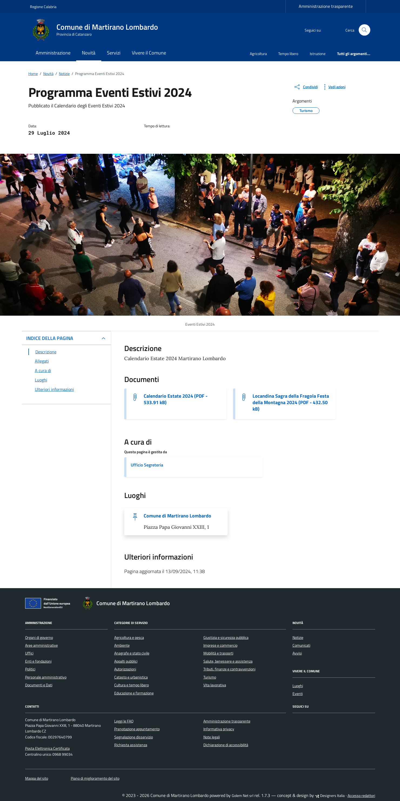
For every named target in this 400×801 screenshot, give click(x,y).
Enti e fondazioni (38, 661)
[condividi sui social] (306, 87)
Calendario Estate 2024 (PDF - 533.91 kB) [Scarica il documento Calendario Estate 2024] (175, 399)
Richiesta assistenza (130, 745)
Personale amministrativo (45, 677)
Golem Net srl (242, 796)
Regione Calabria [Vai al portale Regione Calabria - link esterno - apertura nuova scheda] (43, 6)
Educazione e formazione (134, 693)
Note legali (211, 737)
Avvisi (297, 653)
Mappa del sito (36, 778)
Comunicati (301, 645)
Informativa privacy (218, 729)
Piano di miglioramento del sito (95, 778)
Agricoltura (258, 53)
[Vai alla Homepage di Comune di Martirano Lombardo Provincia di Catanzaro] (97, 30)
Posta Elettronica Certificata (47, 748)
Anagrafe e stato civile (131, 653)
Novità (88, 52)
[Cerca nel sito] (364, 30)
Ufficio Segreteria (147, 465)
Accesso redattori (361, 796)
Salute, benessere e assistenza (228, 661)
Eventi (298, 694)
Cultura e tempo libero (131, 685)
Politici (30, 669)
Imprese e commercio (220, 645)
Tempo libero (288, 53)
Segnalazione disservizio (133, 737)
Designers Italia (330, 796)
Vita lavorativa (214, 685)
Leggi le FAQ (123, 721)
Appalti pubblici (125, 661)
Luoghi (298, 686)
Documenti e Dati (38, 685)
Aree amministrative (41, 645)
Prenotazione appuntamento (137, 729)
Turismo (209, 677)
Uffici (29, 653)
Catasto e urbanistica (131, 677)
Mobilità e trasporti (218, 653)
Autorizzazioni (125, 669)
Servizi (113, 52)
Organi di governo (39, 637)
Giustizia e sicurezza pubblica (225, 637)
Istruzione (317, 53)
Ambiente (122, 645)
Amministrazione (53, 52)
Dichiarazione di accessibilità (225, 745)
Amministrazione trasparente (326, 6)
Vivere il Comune (149, 52)
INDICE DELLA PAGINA (49, 338)
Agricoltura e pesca (129, 637)
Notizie (298, 637)
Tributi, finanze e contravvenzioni (229, 669)
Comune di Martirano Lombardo (177, 516)
